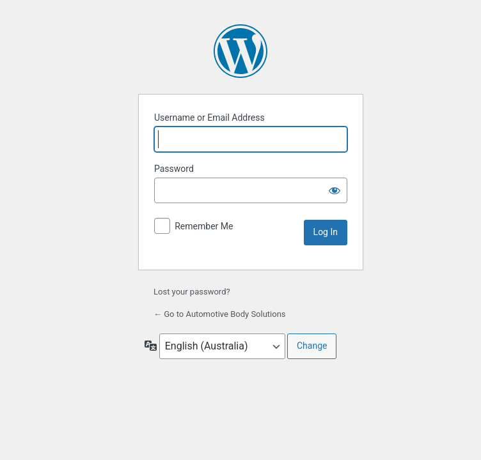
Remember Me (204, 226)
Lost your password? (192, 291)
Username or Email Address (209, 117)
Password (174, 169)
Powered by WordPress (240, 51)
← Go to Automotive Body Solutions (220, 314)
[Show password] (334, 190)
